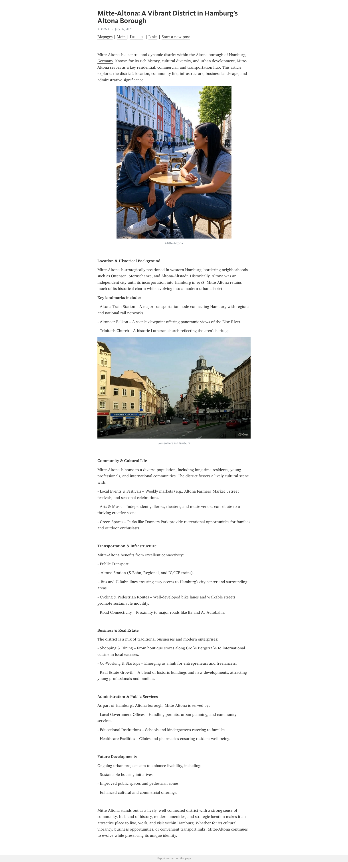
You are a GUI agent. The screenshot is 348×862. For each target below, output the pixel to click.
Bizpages (105, 36)
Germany (105, 60)
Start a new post (176, 36)
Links (152, 36)
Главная (136, 36)
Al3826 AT (104, 29)
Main (122, 36)
